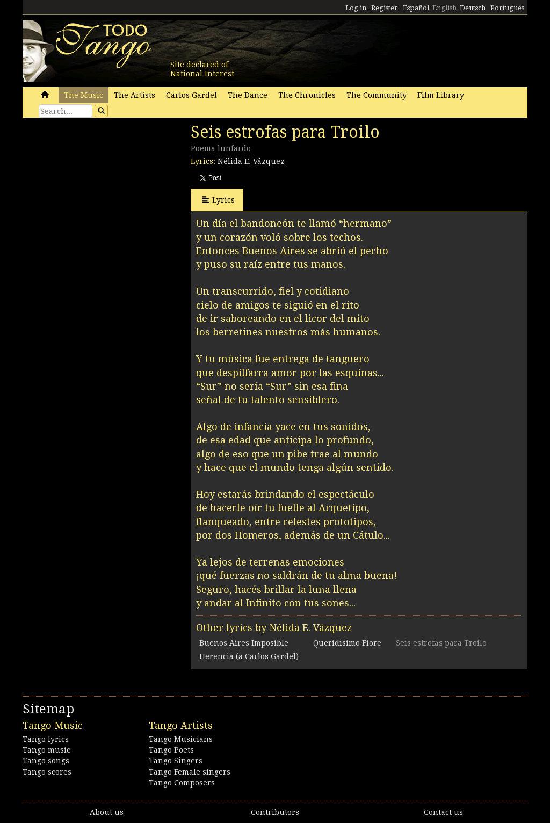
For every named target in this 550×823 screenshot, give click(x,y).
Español (416, 8)
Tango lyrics (46, 739)
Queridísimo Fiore (347, 643)
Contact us (443, 812)
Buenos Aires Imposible (243, 643)
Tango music (46, 750)
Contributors (275, 812)
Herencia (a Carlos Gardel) (249, 656)
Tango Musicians (181, 739)
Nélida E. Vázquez (251, 161)
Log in (355, 8)
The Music (83, 95)
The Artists (134, 95)
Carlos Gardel (191, 95)
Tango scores (47, 772)
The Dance (247, 95)
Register (384, 8)
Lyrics (218, 199)
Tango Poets (171, 750)
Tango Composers (182, 782)
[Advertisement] (103, 196)
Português (507, 8)
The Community (376, 95)
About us (107, 812)
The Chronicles (307, 95)
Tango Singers (175, 760)
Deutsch (473, 8)
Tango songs (46, 760)
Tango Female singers (189, 772)
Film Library (440, 95)
